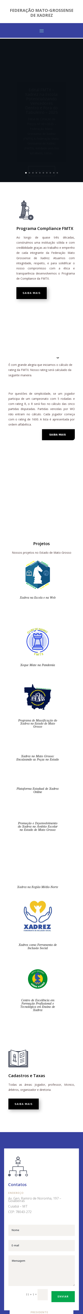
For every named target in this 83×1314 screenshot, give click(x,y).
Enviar (63, 1296)
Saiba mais (32, 293)
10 (57, 173)
